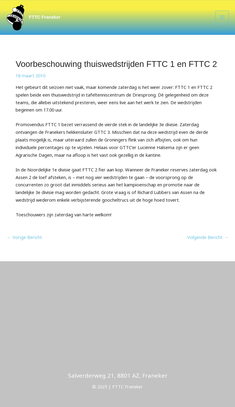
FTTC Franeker (45, 17)
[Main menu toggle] (222, 17)
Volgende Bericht (207, 237)
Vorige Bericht (24, 237)
